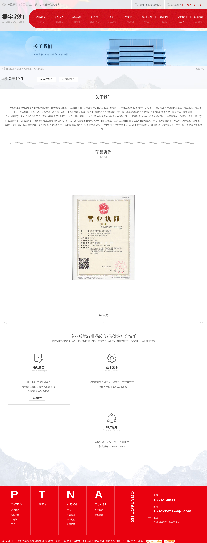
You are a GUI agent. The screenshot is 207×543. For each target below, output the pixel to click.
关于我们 (28, 68)
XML (102, 482)
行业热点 (71, 460)
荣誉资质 (70, 79)
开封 (123, 482)
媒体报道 (71, 456)
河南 (118, 482)
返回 (199, 68)
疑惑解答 (71, 465)
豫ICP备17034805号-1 (74, 482)
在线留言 (35, 398)
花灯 (13, 465)
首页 (19, 68)
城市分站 (110, 482)
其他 (69, 451)
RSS (96, 482)
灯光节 (14, 460)
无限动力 (141, 482)
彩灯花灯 (15, 451)
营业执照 (103, 315)
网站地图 (89, 482)
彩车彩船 (15, 456)
